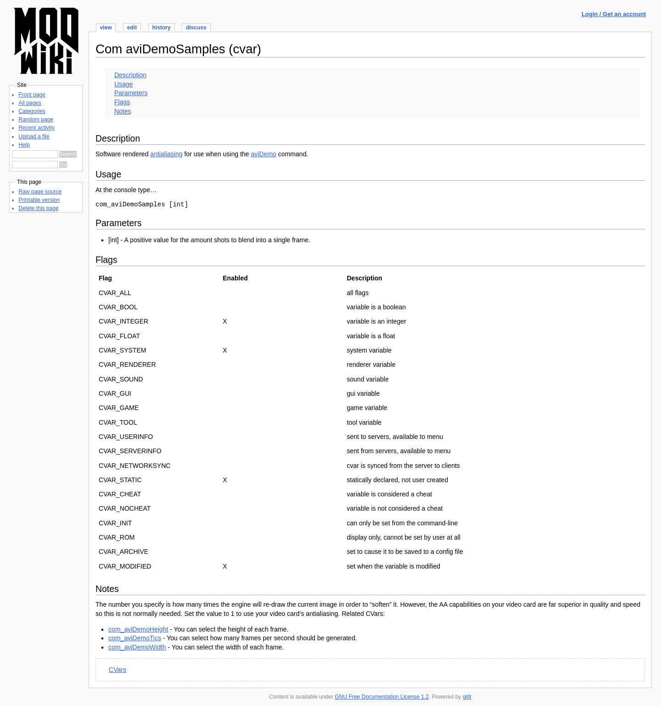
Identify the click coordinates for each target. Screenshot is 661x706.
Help (24, 145)
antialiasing (166, 154)
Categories (31, 111)
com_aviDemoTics (134, 638)
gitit (467, 697)
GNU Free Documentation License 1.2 (382, 697)
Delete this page (38, 208)
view (106, 27)
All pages (29, 103)
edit (132, 27)
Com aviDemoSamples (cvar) (178, 49)
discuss (196, 27)
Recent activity (36, 128)
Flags (122, 102)
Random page (35, 119)
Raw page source (40, 191)
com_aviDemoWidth (137, 647)
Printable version (39, 200)
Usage (123, 84)
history (161, 27)
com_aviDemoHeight (138, 629)
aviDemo (263, 154)
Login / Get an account (614, 14)
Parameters (131, 93)
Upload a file (33, 136)
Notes (122, 111)
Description (130, 75)
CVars (117, 669)
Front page (31, 94)
